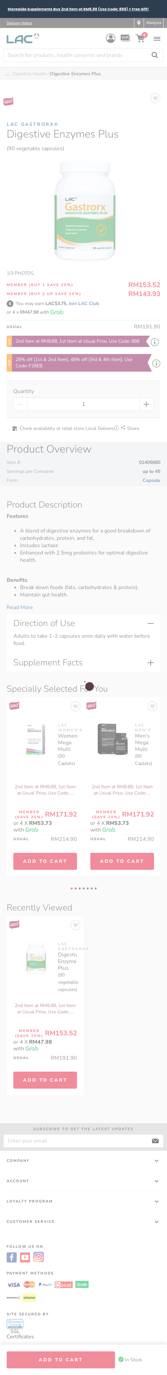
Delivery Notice (19, 23)
